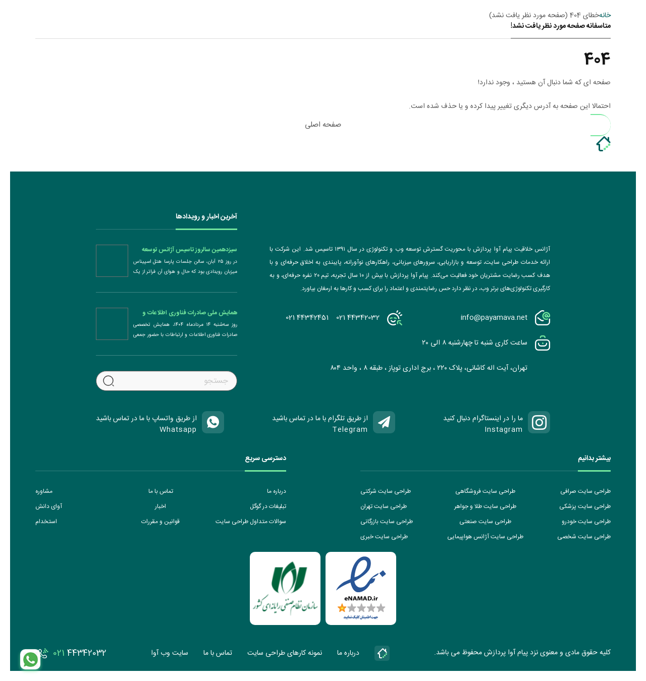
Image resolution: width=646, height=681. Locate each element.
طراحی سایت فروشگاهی (485, 491)
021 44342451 (307, 318)
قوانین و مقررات (160, 522)
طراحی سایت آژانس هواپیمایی (485, 537)
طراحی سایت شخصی (584, 537)
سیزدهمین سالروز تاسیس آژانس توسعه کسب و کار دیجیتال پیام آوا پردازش (189, 250)
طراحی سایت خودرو (586, 522)
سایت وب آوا (169, 653)
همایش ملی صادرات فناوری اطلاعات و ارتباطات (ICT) (189, 313)
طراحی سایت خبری (384, 537)
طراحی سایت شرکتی (385, 491)
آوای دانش (48, 506)
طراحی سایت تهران (383, 506)
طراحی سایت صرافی (585, 491)
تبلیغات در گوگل (268, 506)
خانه (605, 16)
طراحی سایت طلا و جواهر (485, 506)
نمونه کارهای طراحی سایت (284, 653)
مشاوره (43, 491)
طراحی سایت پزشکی (585, 506)
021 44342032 (358, 318)
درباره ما (276, 491)
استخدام (46, 522)
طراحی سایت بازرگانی (386, 522)
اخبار (160, 506)
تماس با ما (160, 491)
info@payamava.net (494, 318)
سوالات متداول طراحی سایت (251, 522)
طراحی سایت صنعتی (485, 522)
